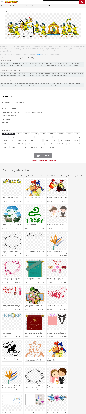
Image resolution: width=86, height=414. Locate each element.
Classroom (22, 403)
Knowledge (52, 403)
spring (5, 140)
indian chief (34, 147)
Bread (69, 406)
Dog (33, 398)
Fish (48, 398)
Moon (54, 396)
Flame (36, 396)
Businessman (29, 401)
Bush (71, 396)
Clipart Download (14, 6)
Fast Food (25, 406)
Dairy (13, 406)
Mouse (72, 398)
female (39, 137)
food (77, 133)
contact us (39, 54)
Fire (33, 396)
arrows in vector (22, 140)
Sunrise (58, 396)
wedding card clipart (28, 176)
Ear (38, 401)
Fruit (30, 406)
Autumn (12, 396)
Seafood (43, 406)
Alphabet (75, 403)
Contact (70, 410)
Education (37, 403)
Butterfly (18, 398)
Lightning (49, 396)
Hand (77, 401)
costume (56, 137)
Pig (76, 398)
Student (9, 403)
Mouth (66, 401)
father (62, 401)
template (13, 137)
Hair (53, 401)
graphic (55, 140)
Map (48, 403)
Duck (36, 398)
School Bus (43, 403)
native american (8, 143)
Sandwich (38, 406)
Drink (21, 406)
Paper (66, 403)
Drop (78, 396)
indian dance (15, 147)
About (53, 410)
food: (3, 406)
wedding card (61, 143)
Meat (33, 406)
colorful (61, 133)
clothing (77, 137)
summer (47, 137)
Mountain (63, 396)
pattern (27, 133)
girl (12, 140)
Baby (12, 401)
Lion (64, 398)
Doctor (34, 401)
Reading (28, 403)
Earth (29, 396)
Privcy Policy (63, 410)
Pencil (32, 403)
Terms (57, 410)
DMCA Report (7, 97)
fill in (25, 147)
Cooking (74, 406)
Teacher (13, 403)
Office (70, 403)
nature (43, 133)
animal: (4, 398)
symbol (31, 137)
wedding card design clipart (71, 176)
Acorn (8, 396)
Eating (65, 406)
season (6, 147)
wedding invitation (9, 133)
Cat (22, 398)
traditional (52, 133)
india (19, 133)
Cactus (21, 396)
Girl (56, 401)
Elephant (44, 398)
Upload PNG (81, 410)
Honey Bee (55, 398)
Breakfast (8, 406)
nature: (4, 396)
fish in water (20, 143)
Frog (51, 398)
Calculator (80, 403)
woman (69, 133)
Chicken (25, 398)
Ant (8, 398)
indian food (31, 143)
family (19, 401)
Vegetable (48, 406)
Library (57, 403)
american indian (65, 140)
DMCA (74, 410)
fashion (22, 137)
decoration (52, 147)
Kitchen (53, 406)
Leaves (17, 396)
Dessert (16, 406)
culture (35, 133)
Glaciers (40, 396)
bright (42, 147)
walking (45, 401)
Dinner (57, 406)
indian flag (50, 143)
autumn (41, 143)
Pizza (61, 406)
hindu (32, 140)
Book (18, 403)
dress (46, 140)
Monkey (68, 398)
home (49, 401)
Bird (14, 398)
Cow (29, 398)
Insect (61, 398)
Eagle (39, 398)
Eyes (41, 401)
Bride (15, 401)
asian (5, 137)
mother (23, 401)
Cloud (74, 396)
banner (76, 140)
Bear (11, 398)
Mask (8, 401)
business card (67, 137)
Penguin (80, 398)
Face (70, 401)
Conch (25, 396)
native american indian (75, 143)
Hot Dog (78, 406)
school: (4, 403)
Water (67, 396)
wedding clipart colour (48, 176)
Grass (45, 396)
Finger (73, 401)
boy (59, 401)
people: (4, 401)
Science (62, 403)
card (39, 140)
